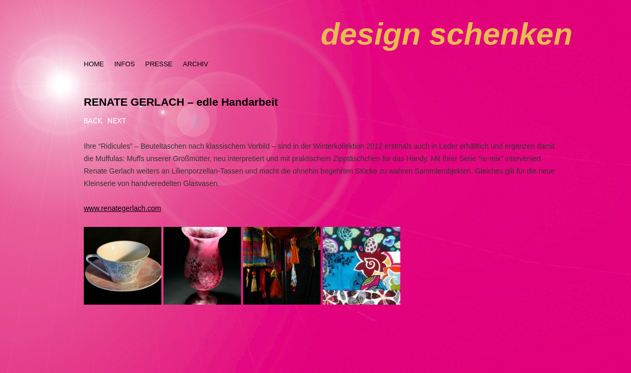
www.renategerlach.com (122, 208)
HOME (94, 64)
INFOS (124, 64)
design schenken (447, 34)
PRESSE (159, 64)
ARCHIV (195, 64)
